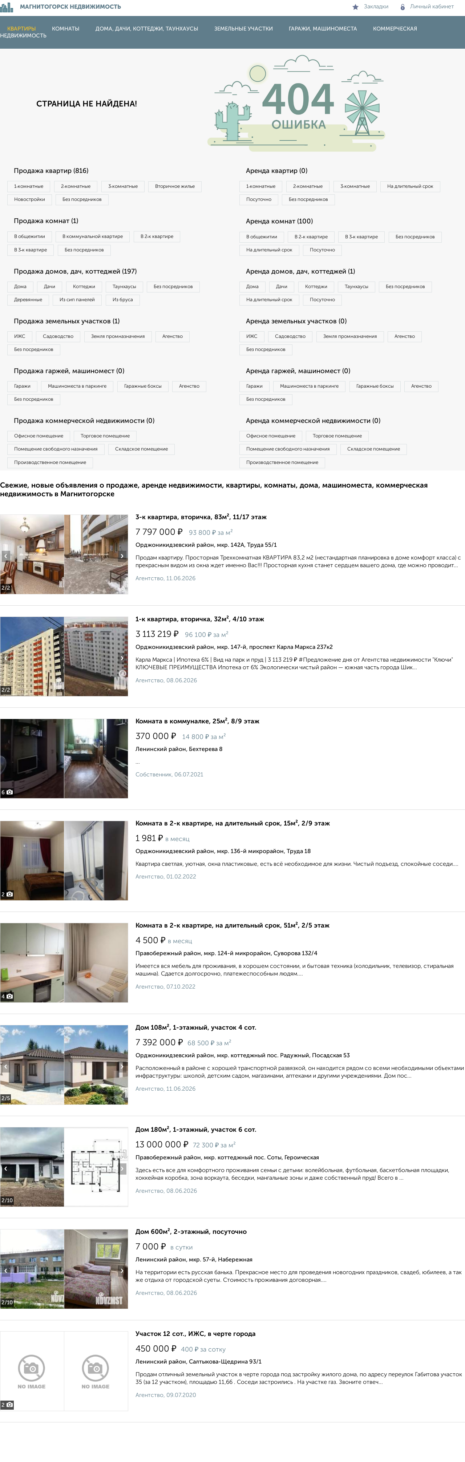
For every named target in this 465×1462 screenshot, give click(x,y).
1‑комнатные (32, 187)
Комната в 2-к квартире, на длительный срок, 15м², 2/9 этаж (233, 863)
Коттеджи (101, 294)
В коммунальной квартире (105, 240)
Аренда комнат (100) (284, 225)
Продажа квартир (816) (56, 171)
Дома (23, 294)
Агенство (200, 363)
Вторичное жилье (38, 202)
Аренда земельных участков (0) (302, 347)
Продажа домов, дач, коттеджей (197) (82, 279)
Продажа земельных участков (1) (73, 347)
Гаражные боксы (162, 417)
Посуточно (333, 202)
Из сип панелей (154, 309)
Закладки (370, 7)
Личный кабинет (427, 7)
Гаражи (25, 417)
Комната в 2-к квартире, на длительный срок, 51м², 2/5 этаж (232, 965)
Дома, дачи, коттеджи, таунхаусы (147, 29)
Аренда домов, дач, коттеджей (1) (307, 294)
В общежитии (33, 240)
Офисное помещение (43, 470)
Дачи (59, 294)
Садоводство (69, 363)
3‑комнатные (142, 187)
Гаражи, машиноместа (323, 29)
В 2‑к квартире (178, 240)
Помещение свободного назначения (61, 485)
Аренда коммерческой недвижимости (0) (320, 455)
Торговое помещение (119, 470)
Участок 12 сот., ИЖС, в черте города (196, 1373)
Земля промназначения (137, 363)
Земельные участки (243, 29)
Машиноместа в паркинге (88, 417)
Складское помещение (157, 485)
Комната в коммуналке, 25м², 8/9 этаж (197, 761)
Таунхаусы (149, 294)
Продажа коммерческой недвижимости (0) (91, 455)
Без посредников (160, 202)
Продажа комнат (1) (51, 225)
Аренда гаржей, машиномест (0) (304, 401)
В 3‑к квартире (34, 255)
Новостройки (99, 202)
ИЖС (23, 363)
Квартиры (21, 29)
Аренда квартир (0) (281, 171)
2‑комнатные (87, 187)
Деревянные (97, 309)
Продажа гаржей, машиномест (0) (76, 401)
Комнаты (66, 29)
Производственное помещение (55, 500)
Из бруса (27, 324)
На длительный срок (273, 202)
